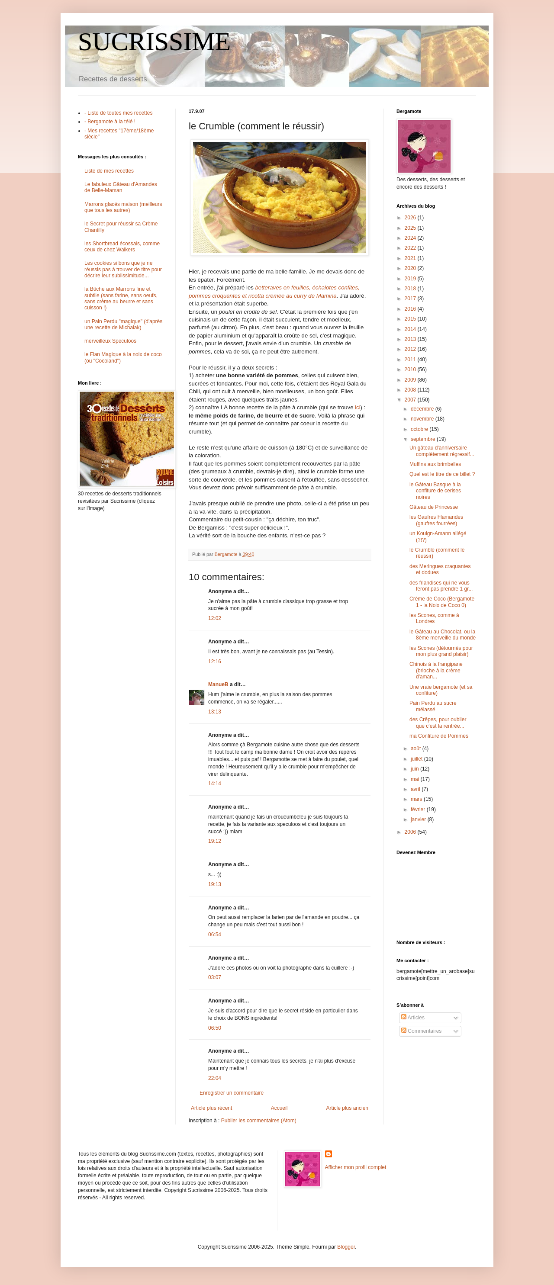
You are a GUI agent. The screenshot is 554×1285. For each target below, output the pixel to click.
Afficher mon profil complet (356, 1167)
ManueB (218, 684)
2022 (411, 248)
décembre (423, 409)
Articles (413, 1018)
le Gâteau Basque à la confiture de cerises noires (435, 491)
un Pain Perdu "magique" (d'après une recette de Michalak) (123, 324)
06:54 (214, 935)
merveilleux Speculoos (110, 341)
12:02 (214, 618)
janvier (419, 819)
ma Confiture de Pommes (438, 736)
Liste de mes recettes (109, 171)
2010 (411, 369)
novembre (423, 419)
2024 (411, 238)
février (419, 809)
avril (416, 789)
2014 (411, 329)
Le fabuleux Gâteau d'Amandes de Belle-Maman (120, 187)
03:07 (214, 977)
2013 (411, 339)
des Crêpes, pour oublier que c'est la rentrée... (437, 722)
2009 (411, 380)
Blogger (346, 1247)
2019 (411, 279)
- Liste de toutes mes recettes (118, 113)
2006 (411, 832)
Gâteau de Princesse (433, 507)
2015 (411, 319)
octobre (420, 429)
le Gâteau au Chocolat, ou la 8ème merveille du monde (442, 635)
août (416, 748)
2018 (411, 289)
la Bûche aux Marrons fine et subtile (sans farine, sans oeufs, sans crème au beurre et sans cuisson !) (121, 298)
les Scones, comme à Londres (434, 618)
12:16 (214, 662)
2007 (411, 400)
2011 (411, 360)
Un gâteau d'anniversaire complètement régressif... (441, 451)
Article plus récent (211, 1108)
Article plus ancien (347, 1108)
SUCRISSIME (154, 41)
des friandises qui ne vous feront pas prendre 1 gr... (441, 586)
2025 (411, 228)
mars (417, 799)
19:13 (214, 884)
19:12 (214, 841)
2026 (411, 218)
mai (416, 779)
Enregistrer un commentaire (232, 1093)
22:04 (214, 1078)
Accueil (279, 1108)
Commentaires (421, 1031)
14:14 (214, 784)
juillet (417, 759)
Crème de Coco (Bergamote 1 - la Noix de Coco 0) (441, 602)
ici (357, 407)
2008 (411, 390)
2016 (411, 309)
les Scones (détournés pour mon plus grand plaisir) (441, 651)
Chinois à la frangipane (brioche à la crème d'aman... (436, 670)
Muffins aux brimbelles (435, 464)
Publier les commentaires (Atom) (258, 1121)
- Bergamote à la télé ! (109, 122)
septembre (424, 439)
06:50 (214, 1028)
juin (415, 769)
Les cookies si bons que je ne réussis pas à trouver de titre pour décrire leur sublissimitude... (123, 269)
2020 (411, 268)
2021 (411, 258)
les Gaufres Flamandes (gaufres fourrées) (436, 520)
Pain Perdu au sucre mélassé (433, 706)
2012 (411, 349)
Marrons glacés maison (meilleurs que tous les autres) (123, 207)
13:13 (214, 712)
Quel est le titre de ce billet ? (442, 474)
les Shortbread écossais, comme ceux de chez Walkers (122, 247)
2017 (411, 299)
